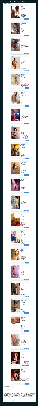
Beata (12, 333)
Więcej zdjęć (26, 140)
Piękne (24, 61)
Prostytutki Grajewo (8, 388)
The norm (12, 213)
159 (23, 164)
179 (23, 147)
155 (23, 320)
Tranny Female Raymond (14, 247)
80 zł (23, 288)
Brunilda (12, 126)
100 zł (23, 339)
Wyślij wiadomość (26, 70)
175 (23, 129)
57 (25, 96)
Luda (12, 143)
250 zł (26, 45)
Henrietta (12, 38)
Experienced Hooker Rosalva (15, 265)
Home (5, 1)
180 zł (23, 132)
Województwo (14, 1)
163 (23, 77)
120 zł (23, 184)
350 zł (23, 62)
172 (25, 25)
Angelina (12, 56)
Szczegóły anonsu (26, 123)
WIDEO (22, 6)
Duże (23, 236)
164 (23, 252)
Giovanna (12, 108)
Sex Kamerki (9, 1)
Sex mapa (18, 1)
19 (25, 24)
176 (23, 59)
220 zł (23, 80)
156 (23, 302)
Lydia (12, 299)
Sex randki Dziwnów (8, 389)
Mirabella (12, 351)
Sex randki (23, 1)
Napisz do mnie (26, 53)
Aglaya (12, 21)
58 (25, 43)
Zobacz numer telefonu (25, 365)
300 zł (26, 27)
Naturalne (24, 304)
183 (23, 216)
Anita (12, 282)
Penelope (12, 195)
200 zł (23, 115)
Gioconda (12, 177)
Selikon (26, 44)
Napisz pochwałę (26, 35)
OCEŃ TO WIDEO (23, 23)
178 (25, 95)
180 (23, 354)
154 (23, 8)
